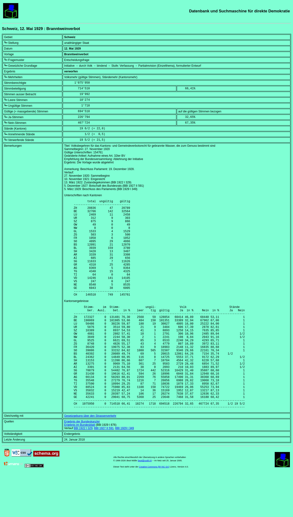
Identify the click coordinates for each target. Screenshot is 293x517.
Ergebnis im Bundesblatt (79, 467)
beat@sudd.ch (145, 503)
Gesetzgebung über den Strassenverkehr (90, 458)
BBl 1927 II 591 (104, 471)
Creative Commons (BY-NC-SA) (154, 509)
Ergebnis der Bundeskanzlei (82, 464)
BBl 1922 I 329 (83, 471)
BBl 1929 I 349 (124, 471)
